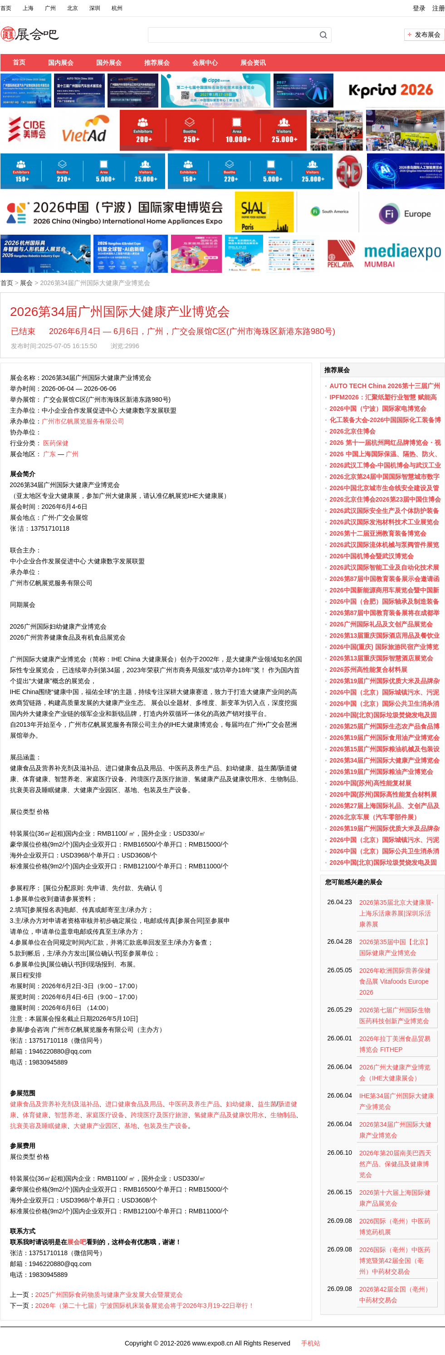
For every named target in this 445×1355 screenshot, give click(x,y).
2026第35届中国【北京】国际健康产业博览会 (395, 947)
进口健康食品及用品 (133, 1104)
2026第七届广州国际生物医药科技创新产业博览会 (394, 1015)
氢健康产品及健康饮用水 (229, 1114)
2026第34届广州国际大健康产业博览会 (395, 1130)
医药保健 (55, 443)
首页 (5, 8)
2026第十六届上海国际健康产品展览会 (394, 1198)
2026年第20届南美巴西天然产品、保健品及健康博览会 (395, 1163)
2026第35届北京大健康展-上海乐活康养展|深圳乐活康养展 (396, 913)
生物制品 (283, 1114)
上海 (28, 8)
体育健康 (35, 1114)
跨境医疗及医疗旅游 (159, 1114)
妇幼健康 (238, 1104)
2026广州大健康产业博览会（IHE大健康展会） (394, 1073)
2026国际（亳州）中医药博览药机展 (394, 1226)
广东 (49, 454)
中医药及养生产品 (194, 1104)
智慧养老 (67, 1114)
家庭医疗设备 (105, 1114)
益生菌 (267, 1104)
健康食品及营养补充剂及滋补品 (54, 1104)
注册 (438, 8)
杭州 (117, 8)
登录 (419, 8)
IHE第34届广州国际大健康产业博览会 (396, 1101)
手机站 (310, 1343)
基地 (130, 1125)
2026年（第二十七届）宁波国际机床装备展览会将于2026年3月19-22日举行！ (145, 1305)
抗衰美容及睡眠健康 (38, 1125)
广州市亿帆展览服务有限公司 (83, 421)
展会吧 (40, 39)
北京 (72, 8)
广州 (50, 8)
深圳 (94, 8)
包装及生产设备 (165, 1125)
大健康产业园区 (95, 1125)
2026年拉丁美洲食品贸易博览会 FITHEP (394, 1044)
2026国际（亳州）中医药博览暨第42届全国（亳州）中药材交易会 (394, 1260)
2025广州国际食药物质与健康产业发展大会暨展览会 (109, 1294)
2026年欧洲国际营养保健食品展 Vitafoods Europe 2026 (394, 981)
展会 (26, 282)
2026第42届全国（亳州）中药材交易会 (395, 1295)
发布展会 (427, 34)
